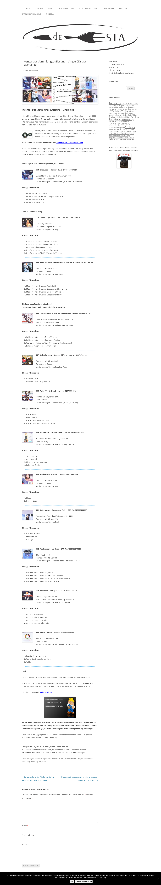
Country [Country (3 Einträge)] (135, 103)
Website (25, 844)
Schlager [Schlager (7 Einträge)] (130, 127)
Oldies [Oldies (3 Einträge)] (134, 115)
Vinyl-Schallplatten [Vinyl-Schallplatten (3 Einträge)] (116, 137)
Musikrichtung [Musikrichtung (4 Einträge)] (115, 115)
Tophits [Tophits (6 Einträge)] (123, 131)
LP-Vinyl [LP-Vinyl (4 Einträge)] (112, 111)
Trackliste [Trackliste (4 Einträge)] (131, 131)
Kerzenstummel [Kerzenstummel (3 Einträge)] (115, 109)
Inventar (90, 758)
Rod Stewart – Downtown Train (69, 142)
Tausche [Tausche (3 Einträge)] (131, 129)
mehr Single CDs (46, 692)
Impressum (50, 14)
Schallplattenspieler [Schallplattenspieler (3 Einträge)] (117, 127)
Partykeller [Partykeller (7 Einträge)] (115, 119)
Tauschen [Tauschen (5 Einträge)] (114, 131)
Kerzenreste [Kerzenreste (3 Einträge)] (129, 107)
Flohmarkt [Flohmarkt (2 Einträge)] (112, 107)
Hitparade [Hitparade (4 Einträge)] (120, 107)
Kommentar (27, 798)
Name (25, 825)
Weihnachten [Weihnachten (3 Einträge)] (114, 139)
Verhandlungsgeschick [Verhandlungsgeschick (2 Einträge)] (127, 134)
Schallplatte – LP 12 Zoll (44, 9)
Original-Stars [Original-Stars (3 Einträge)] (124, 117)
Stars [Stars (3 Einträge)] (111, 129)
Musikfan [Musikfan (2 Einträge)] (119, 113)
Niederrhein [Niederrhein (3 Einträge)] (127, 115)
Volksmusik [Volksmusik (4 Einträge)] (129, 137)
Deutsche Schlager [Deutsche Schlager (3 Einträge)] (116, 105)
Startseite (26, 9)
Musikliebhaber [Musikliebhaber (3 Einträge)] (128, 113)
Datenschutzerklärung (31, 14)
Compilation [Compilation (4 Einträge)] (126, 103)
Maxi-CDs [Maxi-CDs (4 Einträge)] (120, 111)
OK (72, 881)
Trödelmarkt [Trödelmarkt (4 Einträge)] (114, 133)
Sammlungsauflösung (30, 761)
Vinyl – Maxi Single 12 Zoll (89, 9)
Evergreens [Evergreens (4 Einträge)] (129, 105)
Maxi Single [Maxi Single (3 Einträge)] (129, 111)
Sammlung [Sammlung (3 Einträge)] (127, 121)
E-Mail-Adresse (29, 835)
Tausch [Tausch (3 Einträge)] (125, 129)
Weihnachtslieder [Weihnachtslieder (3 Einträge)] (127, 139)
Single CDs (42, 761)
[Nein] (158, 878)
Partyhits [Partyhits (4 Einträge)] (134, 117)
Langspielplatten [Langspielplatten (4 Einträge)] (129, 109)
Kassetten (123, 9)
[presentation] (40, 857)
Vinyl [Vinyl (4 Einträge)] (127, 135)
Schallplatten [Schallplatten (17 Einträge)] (119, 124)
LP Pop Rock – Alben (66, 9)
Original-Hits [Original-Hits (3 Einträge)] (114, 117)
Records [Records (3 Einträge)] (112, 121)
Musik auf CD (109, 9)
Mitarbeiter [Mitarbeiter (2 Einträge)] (112, 113)
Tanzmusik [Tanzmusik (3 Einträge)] (117, 129)
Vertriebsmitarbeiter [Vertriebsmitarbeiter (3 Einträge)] (117, 136)
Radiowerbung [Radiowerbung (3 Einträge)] (128, 120)
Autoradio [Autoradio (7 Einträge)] (115, 103)
